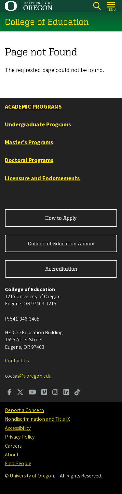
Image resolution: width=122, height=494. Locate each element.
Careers (13, 446)
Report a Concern (24, 410)
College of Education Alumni (61, 243)
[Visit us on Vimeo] (44, 392)
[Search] (97, 6)
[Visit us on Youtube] (32, 392)
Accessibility (18, 428)
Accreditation (61, 269)
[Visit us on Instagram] (55, 392)
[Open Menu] (111, 6)
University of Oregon (32, 475)
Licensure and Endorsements (42, 178)
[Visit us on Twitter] (20, 392)
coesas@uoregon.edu (28, 376)
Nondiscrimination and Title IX (37, 419)
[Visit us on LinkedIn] (66, 392)
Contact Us (17, 360)
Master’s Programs (29, 142)
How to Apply (61, 218)
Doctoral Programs (29, 160)
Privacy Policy (19, 437)
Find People (18, 463)
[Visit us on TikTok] (77, 392)
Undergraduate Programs (38, 125)
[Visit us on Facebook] (9, 392)
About (12, 454)
